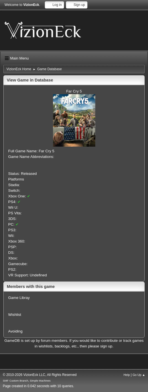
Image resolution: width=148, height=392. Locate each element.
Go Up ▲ (138, 374)
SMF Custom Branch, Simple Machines (26, 380)
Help (126, 374)
